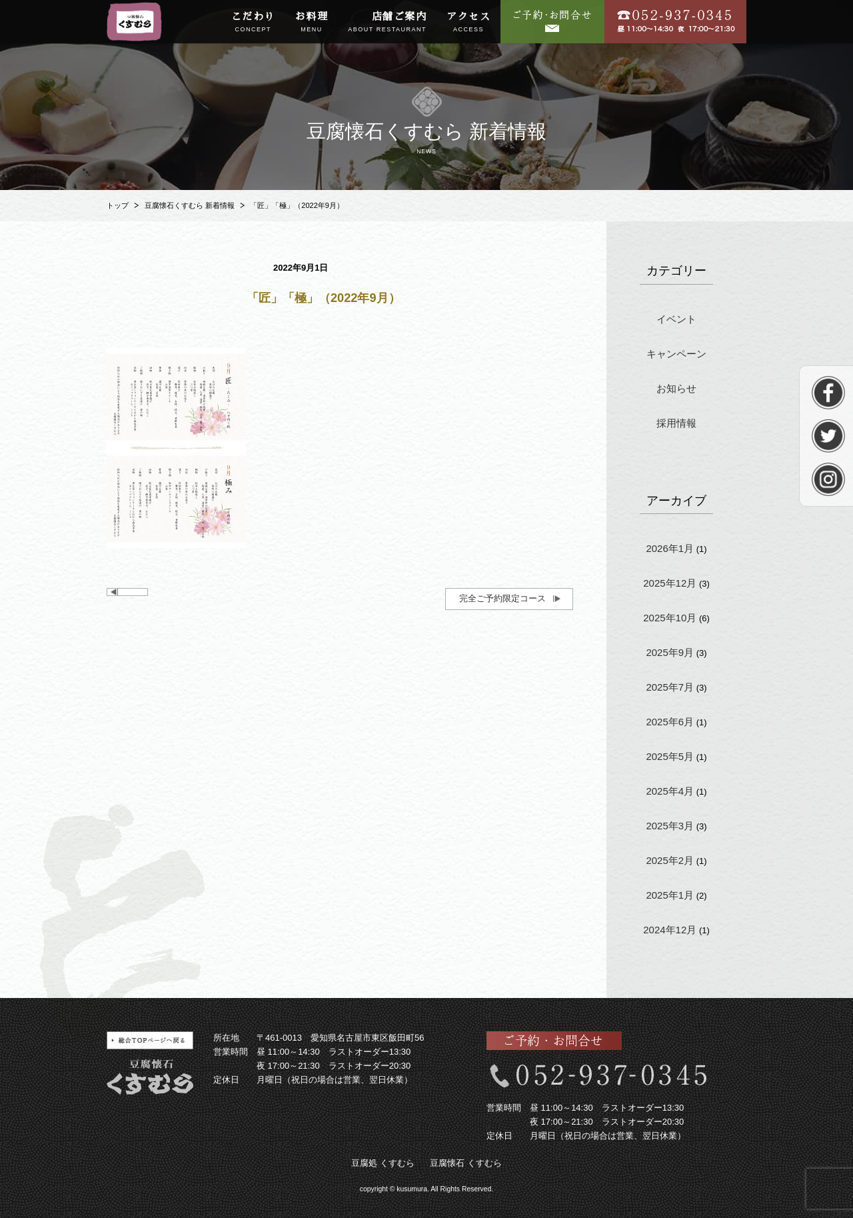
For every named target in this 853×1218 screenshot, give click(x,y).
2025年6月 (670, 721)
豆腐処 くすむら (383, 1163)
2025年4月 (670, 791)
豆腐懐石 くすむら (466, 1163)
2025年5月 (670, 756)
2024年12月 (669, 929)
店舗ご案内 (387, 22)
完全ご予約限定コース (502, 598)
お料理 (312, 22)
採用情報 (676, 423)
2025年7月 (670, 687)
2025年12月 (669, 583)
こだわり (253, 22)
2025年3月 (670, 825)
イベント (676, 319)
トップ (118, 205)
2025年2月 (670, 860)
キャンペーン (676, 353)
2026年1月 (670, 548)
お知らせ (676, 388)
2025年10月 (669, 617)
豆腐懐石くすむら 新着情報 (190, 205)
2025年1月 (670, 895)
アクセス (468, 22)
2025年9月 (670, 652)
